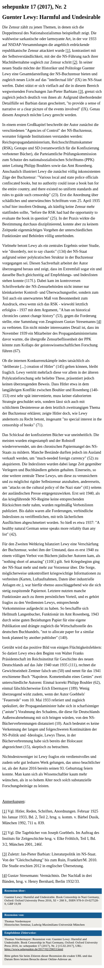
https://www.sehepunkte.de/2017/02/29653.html (33, 949)
